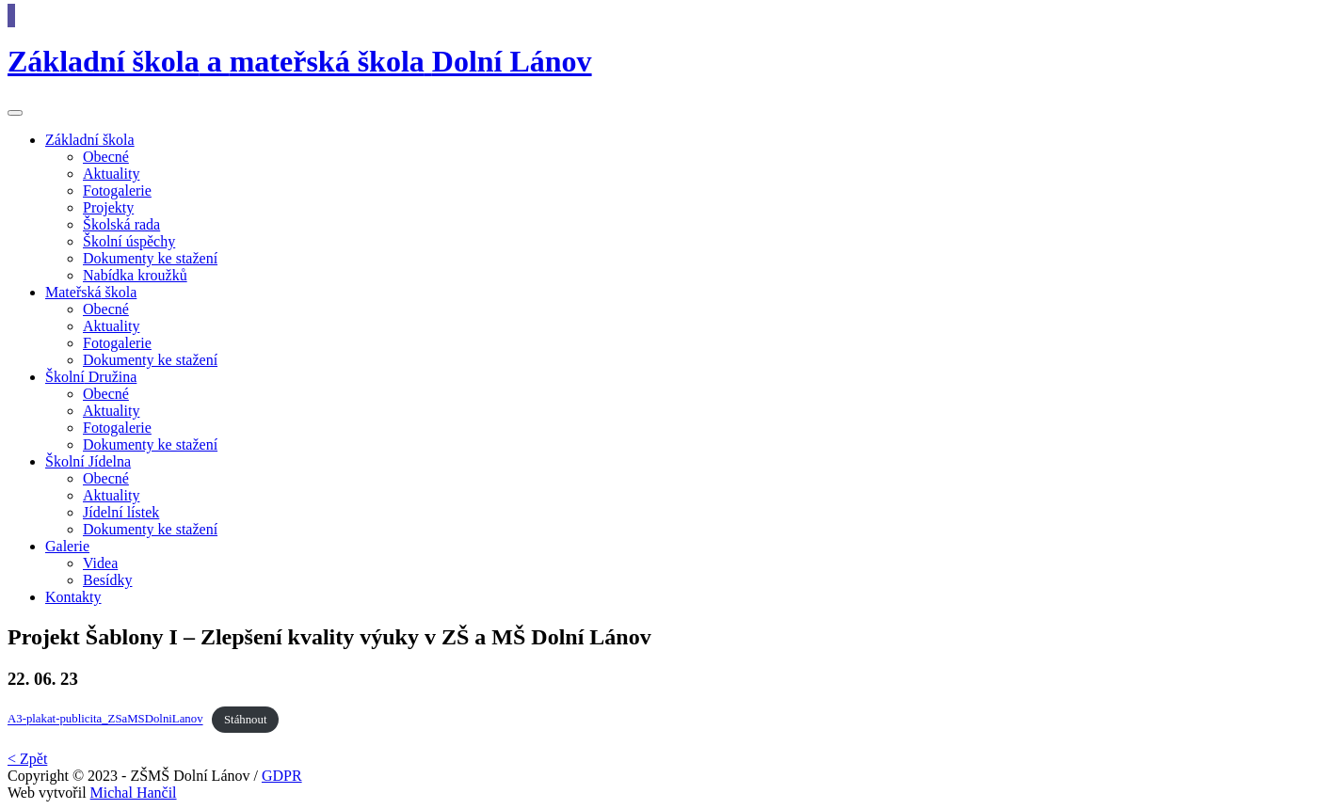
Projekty (108, 207)
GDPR (282, 776)
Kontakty (73, 597)
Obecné (106, 157)
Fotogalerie (117, 190)
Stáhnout (245, 719)
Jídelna (88, 461)
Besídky (107, 580)
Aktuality (111, 174)
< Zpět (27, 759)
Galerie (67, 546)
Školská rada (121, 224)
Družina (90, 377)
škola (90, 140)
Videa (100, 563)
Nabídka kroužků (135, 275)
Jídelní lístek (121, 512)
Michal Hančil (133, 793)
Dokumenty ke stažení (150, 258)
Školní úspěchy (129, 241)
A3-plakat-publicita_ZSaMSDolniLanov (105, 719)
